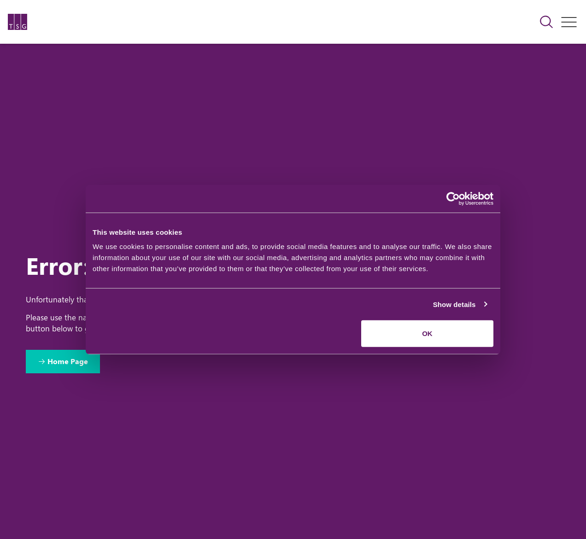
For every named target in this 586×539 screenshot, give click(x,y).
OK (427, 333)
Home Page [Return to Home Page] (67, 361)
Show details (454, 304)
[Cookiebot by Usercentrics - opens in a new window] (453, 198)
